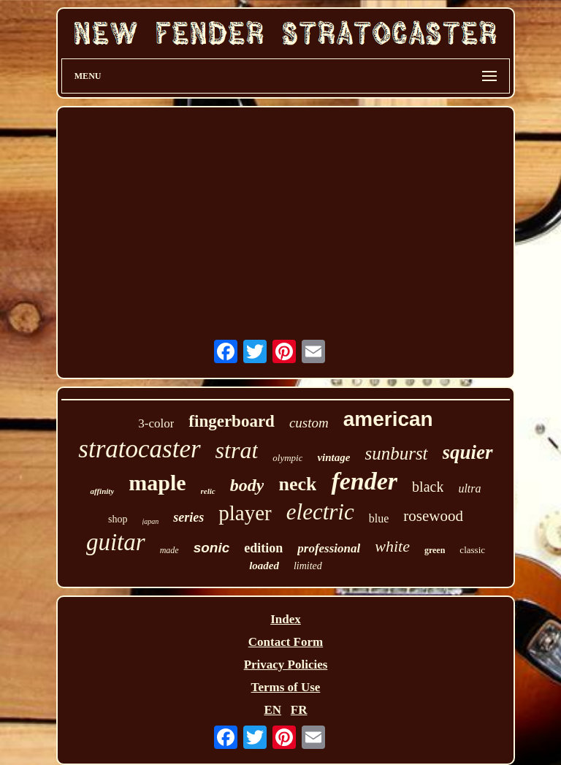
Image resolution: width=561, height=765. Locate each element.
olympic (287, 457)
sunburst (396, 453)
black (427, 487)
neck (297, 484)
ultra (469, 488)
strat (237, 450)
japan (150, 521)
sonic (212, 547)
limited (308, 565)
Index (285, 619)
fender (364, 481)
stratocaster (139, 449)
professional (328, 548)
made (169, 550)
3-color (156, 423)
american (388, 419)
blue (379, 518)
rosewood (433, 516)
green (434, 550)
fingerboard (231, 421)
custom (309, 422)
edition (263, 548)
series (188, 517)
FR (299, 710)
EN (272, 710)
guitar (115, 542)
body (247, 485)
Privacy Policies (286, 664)
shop (117, 519)
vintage (333, 457)
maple (157, 483)
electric (320, 512)
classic (472, 549)
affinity (102, 491)
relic (208, 491)
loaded (264, 565)
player (244, 513)
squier (468, 452)
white (392, 546)
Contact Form (285, 642)
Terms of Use (286, 687)
